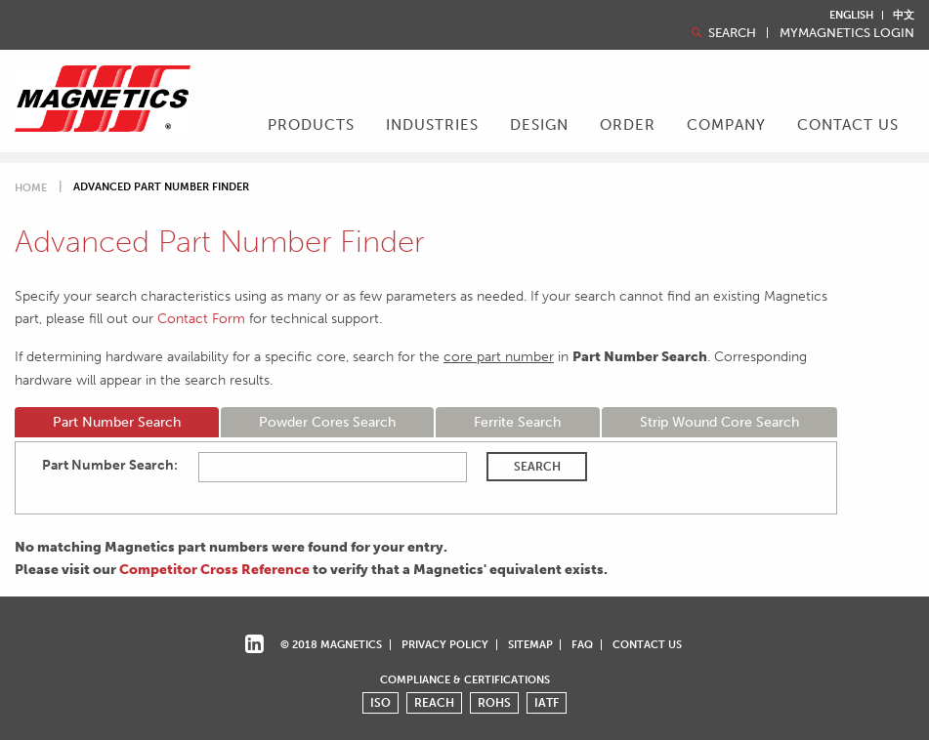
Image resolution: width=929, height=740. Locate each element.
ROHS (494, 703)
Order (627, 125)
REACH (434, 703)
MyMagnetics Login (847, 33)
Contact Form (201, 318)
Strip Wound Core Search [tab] (719, 422)
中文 (903, 15)
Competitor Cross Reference (214, 569)
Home (31, 188)
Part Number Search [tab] (117, 422)
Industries (432, 125)
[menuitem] (311, 127)
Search (722, 32)
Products (311, 125)
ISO (380, 703)
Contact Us (848, 125)
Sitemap (530, 644)
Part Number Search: (110, 465)
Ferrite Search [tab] (517, 422)
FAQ (582, 644)
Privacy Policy (444, 644)
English (851, 15)
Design (539, 125)
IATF (546, 703)
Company (726, 125)
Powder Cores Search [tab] (327, 422)
